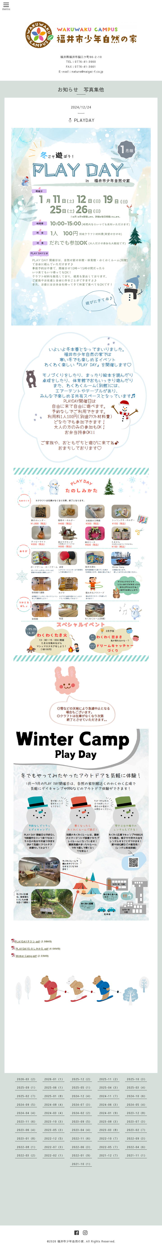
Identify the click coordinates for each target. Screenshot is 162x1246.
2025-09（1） (27, 1087)
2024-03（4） (54, 1113)
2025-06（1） (54, 1087)
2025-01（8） (54, 1096)
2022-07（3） (54, 1147)
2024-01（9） (109, 1113)
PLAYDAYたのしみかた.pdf (32, 948)
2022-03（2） (27, 1155)
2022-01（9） (82, 1155)
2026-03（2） (27, 1079)
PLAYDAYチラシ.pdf (27, 941)
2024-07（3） (82, 1104)
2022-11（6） (82, 1138)
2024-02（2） (82, 1113)
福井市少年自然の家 (70, 1241)
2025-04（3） (109, 1087)
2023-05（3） (54, 1130)
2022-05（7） (109, 1147)
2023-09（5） (82, 1121)
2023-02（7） (137, 1130)
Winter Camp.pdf (26, 956)
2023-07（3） (137, 1121)
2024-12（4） (82, 1096)
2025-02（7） (27, 1096)
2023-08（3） (109, 1121)
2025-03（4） (137, 1087)
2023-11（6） (27, 1121)
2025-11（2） (109, 1079)
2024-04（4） (27, 1113)
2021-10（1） (82, 1164)
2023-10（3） (54, 1121)
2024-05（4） (137, 1104)
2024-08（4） (54, 1104)
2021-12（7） (109, 1155)
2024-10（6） (137, 1096)
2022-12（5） (54, 1138)
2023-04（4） (82, 1130)
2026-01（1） (54, 1079)
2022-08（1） (27, 1147)
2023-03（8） (109, 1130)
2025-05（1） (82, 1087)
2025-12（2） (82, 1079)
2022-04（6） (137, 1147)
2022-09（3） (137, 1138)
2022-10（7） (109, 1138)
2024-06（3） (109, 1104)
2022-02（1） (54, 1155)
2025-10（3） (137, 1079)
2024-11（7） (109, 1096)
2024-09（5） (27, 1104)
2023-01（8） (27, 1138)
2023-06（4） (27, 1130)
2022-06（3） (82, 1147)
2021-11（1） (137, 1155)
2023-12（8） (137, 1113)
